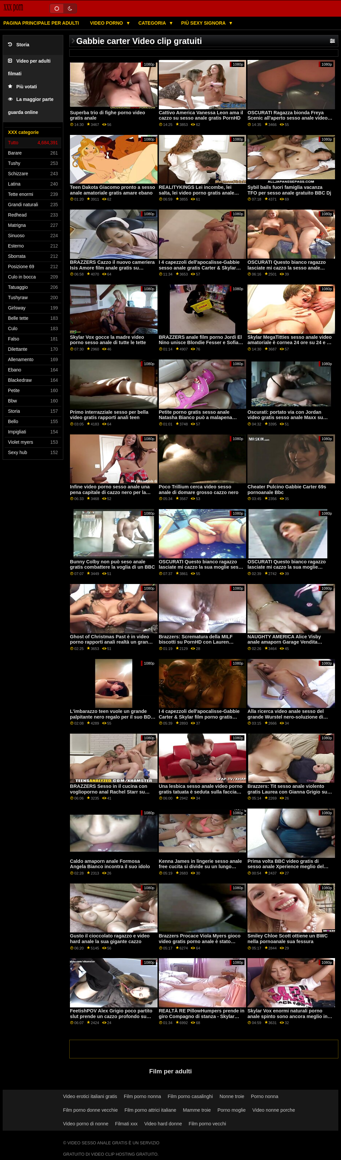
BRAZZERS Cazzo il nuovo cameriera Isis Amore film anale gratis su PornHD (112, 268)
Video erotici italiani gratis (90, 1096)
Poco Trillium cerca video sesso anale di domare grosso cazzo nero (198, 489)
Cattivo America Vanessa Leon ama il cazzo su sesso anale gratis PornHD (201, 115)
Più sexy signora (204, 23)
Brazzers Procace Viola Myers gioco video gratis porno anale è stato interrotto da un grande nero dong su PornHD (201, 944)
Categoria (152, 23)
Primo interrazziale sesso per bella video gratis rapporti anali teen (109, 414)
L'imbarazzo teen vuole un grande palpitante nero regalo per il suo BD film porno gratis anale (110, 717)
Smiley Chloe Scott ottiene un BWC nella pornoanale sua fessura (287, 938)
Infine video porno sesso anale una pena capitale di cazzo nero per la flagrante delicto (110, 492)
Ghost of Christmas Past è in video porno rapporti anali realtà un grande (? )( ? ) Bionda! (112, 642)
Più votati (22, 86)
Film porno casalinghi (190, 1096)
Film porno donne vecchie (90, 1110)
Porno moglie (231, 1110)
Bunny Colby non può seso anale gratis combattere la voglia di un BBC (112, 564)
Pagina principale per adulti (41, 23)
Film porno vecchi (207, 1123)
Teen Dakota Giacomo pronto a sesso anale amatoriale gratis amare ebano (112, 190)
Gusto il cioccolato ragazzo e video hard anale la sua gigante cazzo (110, 938)
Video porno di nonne (85, 1123)
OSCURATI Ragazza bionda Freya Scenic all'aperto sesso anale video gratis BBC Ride (287, 118)
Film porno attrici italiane (150, 1110)
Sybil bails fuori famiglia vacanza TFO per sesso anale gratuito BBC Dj (289, 190)
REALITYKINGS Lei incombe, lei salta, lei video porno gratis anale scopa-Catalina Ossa (196, 193)
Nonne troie (231, 1096)
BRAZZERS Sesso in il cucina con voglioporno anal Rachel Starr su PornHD (108, 792)
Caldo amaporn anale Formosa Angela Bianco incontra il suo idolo (110, 864)
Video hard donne (163, 1123)
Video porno (107, 23)
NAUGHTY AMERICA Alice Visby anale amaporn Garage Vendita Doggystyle (284, 642)
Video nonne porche (273, 1110)
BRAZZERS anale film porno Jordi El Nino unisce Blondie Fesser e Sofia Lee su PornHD (200, 342)
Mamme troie (197, 1110)
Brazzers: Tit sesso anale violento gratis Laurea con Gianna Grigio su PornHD (287, 792)
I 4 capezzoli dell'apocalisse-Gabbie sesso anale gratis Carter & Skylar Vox (199, 268)
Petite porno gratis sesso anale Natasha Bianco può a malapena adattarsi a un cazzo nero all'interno (199, 417)
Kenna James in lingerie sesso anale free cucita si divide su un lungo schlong (200, 867)
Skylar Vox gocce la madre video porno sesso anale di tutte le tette (108, 339)
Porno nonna (264, 1096)
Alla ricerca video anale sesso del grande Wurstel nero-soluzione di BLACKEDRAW (285, 717)
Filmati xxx (126, 1123)
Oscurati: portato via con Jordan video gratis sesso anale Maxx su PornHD (285, 417)
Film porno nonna (142, 1096)
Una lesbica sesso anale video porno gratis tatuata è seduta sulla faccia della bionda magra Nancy (200, 792)
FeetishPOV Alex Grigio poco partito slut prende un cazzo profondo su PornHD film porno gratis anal (111, 1016)
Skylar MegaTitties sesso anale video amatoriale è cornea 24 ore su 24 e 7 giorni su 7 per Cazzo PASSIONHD (289, 342)
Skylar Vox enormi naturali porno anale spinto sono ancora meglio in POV (287, 1016)
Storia (18, 44)
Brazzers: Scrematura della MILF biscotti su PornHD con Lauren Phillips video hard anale (196, 642)
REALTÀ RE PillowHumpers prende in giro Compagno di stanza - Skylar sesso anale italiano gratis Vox (201, 1016)
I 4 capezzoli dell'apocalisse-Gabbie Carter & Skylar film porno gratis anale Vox (199, 717)
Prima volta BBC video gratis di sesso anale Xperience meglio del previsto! (285, 867)
